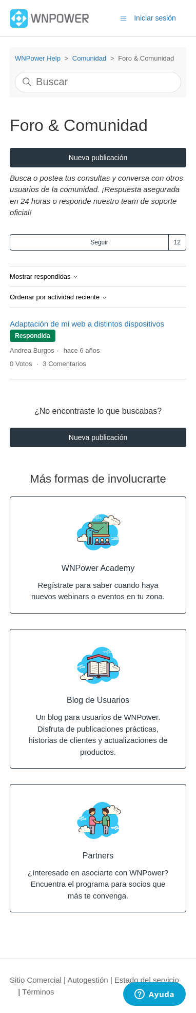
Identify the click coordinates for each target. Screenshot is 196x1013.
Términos (38, 991)
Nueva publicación (98, 158)
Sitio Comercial (36, 980)
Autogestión (87, 980)
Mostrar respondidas (44, 276)
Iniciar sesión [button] (155, 18)
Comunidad (89, 58)
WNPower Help (38, 58)
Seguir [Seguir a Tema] (99, 242)
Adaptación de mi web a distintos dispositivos (87, 323)
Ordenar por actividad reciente (58, 297)
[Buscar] (98, 82)
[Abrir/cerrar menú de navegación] (123, 17)
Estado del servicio (146, 980)
